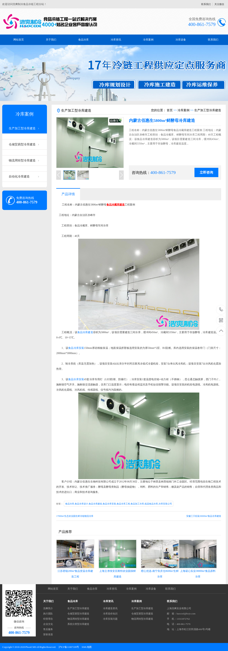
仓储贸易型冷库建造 (22, 144)
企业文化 (48, 624)
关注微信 (219, 4)
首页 (170, 110)
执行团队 (48, 613)
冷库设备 (180, 39)
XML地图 (86, 647)
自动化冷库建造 (19, 176)
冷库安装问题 (110, 618)
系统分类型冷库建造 (78, 624)
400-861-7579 (221, 310)
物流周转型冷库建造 (22, 160)
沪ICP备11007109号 (68, 647)
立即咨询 (206, 172)
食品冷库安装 (76, 348)
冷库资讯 (116, 39)
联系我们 (206, 4)
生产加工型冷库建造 (22, 128)
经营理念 (48, 618)
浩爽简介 (48, 608)
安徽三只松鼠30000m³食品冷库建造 (203, 516)
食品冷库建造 (85, 332)
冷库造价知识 (110, 613)
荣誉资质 (48, 634)
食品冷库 (83, 39)
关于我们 (51, 39)
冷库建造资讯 (110, 608)
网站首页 (18, 39)
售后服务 (48, 629)
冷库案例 (148, 39)
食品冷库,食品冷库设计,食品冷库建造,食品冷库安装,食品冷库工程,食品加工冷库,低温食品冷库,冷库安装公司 (118, 503)
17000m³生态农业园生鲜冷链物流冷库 (74, 516)
